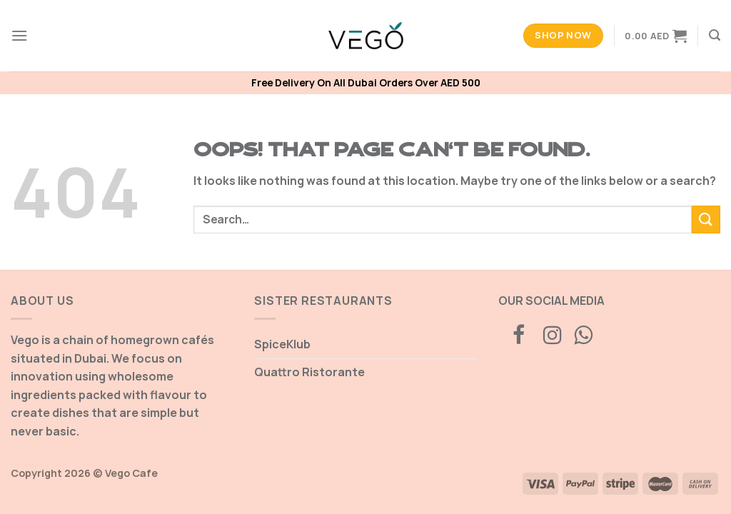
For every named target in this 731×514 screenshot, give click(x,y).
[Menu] (19, 35)
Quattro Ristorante (309, 372)
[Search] (714, 35)
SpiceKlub (282, 344)
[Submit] (706, 219)
